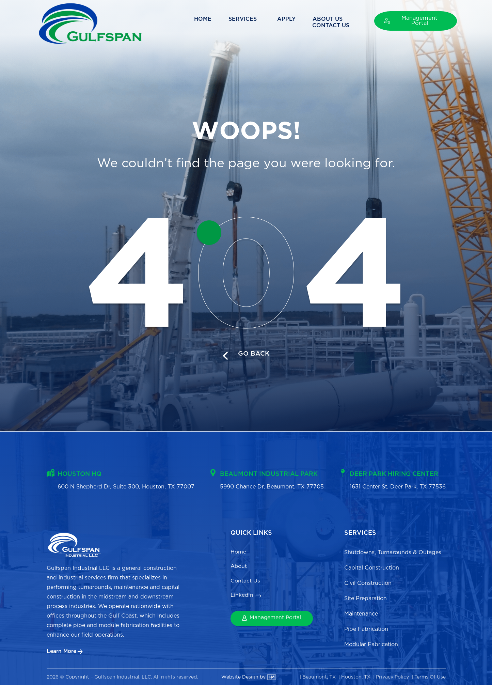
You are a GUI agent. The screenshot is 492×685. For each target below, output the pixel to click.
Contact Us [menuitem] (246, 582)
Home (158, 22)
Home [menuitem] (238, 552)
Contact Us (334, 22)
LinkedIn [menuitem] (242, 598)
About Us (283, 22)
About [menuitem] (239, 567)
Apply (242, 22)
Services (200, 22)
